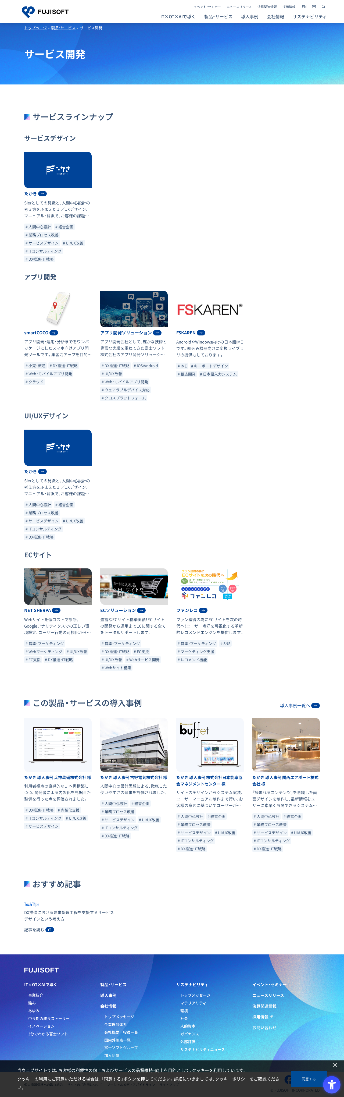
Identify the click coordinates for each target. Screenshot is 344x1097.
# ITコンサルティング (44, 251)
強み (32, 1003)
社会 (184, 1018)
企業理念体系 (115, 1024)
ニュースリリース (239, 6)
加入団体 (111, 1055)
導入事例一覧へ (300, 705)
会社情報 (108, 1006)
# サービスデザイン (42, 243)
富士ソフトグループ (121, 1047)
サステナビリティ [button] (310, 16)
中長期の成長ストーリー (49, 1018)
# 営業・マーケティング (45, 643)
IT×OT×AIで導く (41, 985)
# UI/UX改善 (73, 243)
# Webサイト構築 (116, 667)
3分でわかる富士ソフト (48, 1033)
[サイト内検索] (323, 6)
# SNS (225, 643)
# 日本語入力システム (218, 374)
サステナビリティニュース (202, 1049)
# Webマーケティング (44, 651)
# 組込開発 (187, 374)
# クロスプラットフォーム (124, 398)
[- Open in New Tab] (304, 6)
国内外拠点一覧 (117, 1040)
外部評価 (187, 1041)
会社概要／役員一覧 (121, 1032)
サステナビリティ (192, 985)
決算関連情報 (267, 6)
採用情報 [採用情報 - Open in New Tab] (288, 6)
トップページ (35, 27)
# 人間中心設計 (38, 226)
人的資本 (187, 1026)
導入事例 (249, 16)
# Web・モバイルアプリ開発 (49, 373)
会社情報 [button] (275, 16)
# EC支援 (33, 659)
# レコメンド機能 (192, 659)
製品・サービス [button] (218, 16)
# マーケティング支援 (196, 651)
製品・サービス (63, 27)
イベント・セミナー (207, 6)
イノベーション (41, 1026)
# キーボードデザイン (209, 366)
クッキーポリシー (232, 1078)
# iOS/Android (146, 365)
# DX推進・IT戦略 (39, 259)
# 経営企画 (64, 226)
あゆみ (34, 1010)
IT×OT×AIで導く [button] (178, 16)
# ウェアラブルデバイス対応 (126, 389)
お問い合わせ (264, 1028)
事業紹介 (35, 995)
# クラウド (35, 381)
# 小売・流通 (35, 365)
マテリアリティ (193, 1003)
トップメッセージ (119, 1016)
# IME (182, 366)
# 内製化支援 (69, 810)
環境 (184, 1010)
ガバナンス (189, 1033)
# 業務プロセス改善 (42, 235)
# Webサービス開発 (143, 659)
